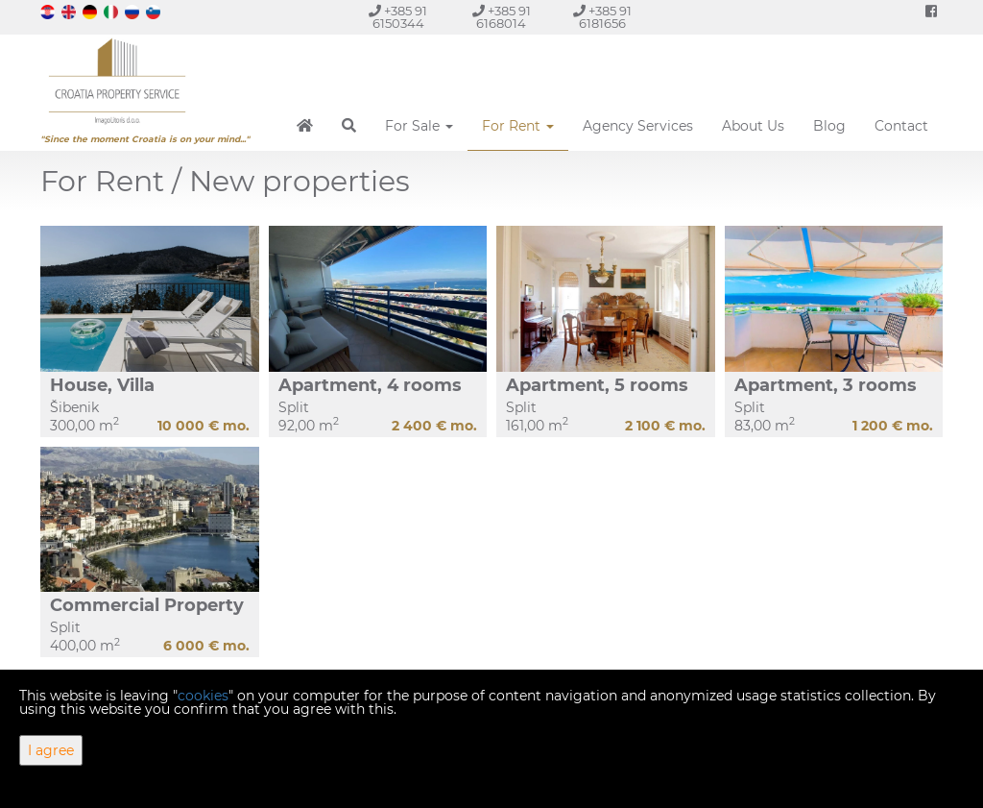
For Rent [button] (518, 126)
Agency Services (638, 126)
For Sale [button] (419, 126)
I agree (51, 750)
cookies (203, 695)
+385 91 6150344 (398, 17)
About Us (753, 126)
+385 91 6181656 (602, 17)
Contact (901, 126)
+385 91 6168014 (501, 17)
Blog (829, 126)
